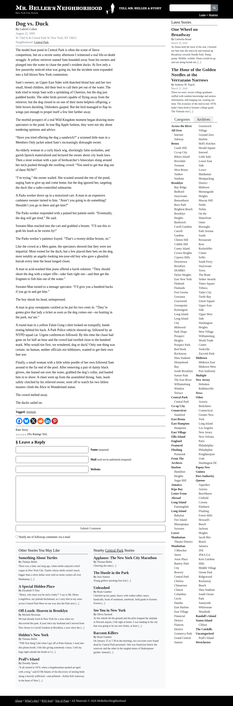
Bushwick (180, 222)
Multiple (201, 375)
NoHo (202, 204)
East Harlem (181, 607)
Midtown (204, 187)
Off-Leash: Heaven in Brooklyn (43, 611)
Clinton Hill (181, 239)
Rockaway (180, 353)
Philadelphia (206, 445)
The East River (183, 379)
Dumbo (178, 602)
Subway (179, 139)
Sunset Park (181, 375)
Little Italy (205, 156)
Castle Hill (180, 147)
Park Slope (180, 331)
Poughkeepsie (207, 454)
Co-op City (180, 152)
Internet (178, 134)
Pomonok (179, 454)
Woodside (204, 611)
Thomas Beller (29, 562)
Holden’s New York (34, 635)
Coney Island (182, 248)
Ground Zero (206, 134)
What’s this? (32, 700)
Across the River (181, 126)
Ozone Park (205, 572)
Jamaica (176, 484)
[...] (114, 565)
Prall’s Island (29, 659)
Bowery (178, 572)
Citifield (203, 497)
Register (213, 15)
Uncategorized (205, 633)
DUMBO (179, 270)
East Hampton (180, 423)
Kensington (181, 309)
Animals (31, 411)
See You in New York (110, 610)
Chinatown (180, 585)
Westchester (203, 642)
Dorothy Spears (30, 663)
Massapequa (181, 524)
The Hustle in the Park (111, 573)
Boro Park (180, 204)
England (176, 441)
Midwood (179, 327)
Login (202, 15)
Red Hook (180, 349)
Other (199, 397)
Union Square (207, 301)
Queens (200, 480)
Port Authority (207, 371)
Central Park (41, 42)
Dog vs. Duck (32, 23)
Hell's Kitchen (207, 143)
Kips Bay (177, 489)
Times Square (207, 283)
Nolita (202, 209)
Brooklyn (177, 182)
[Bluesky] (26, 421)
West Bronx (181, 169)
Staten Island (204, 620)
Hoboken (204, 384)
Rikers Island (182, 156)
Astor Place (181, 559)
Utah (201, 458)
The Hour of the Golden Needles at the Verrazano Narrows (193, 75)
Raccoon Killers (106, 633)
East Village (178, 432)
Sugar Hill (180, 480)
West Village (206, 331)
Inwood (203, 152)
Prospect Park (182, 344)
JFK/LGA (204, 554)
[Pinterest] (55, 421)
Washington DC (208, 462)
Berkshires (205, 406)
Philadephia (206, 449)
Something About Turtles (38, 558)
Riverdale (179, 161)
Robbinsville (206, 388)
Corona (203, 502)
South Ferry (206, 261)
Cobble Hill (181, 244)
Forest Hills (205, 515)
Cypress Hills (182, 257)
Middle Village (207, 567)
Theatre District (183, 541)
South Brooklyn (183, 371)
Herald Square (207, 147)
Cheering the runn (103, 565)
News (199, 392)
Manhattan (178, 546)
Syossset (179, 528)
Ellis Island (178, 436)
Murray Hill (206, 200)
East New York (183, 279)
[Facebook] (19, 421)
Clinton (178, 589)
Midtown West (207, 366)
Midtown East (207, 362)
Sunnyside (205, 602)
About (18, 700)
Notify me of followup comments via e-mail (44, 536)
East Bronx (178, 419)
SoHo (202, 257)
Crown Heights (183, 252)
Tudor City (205, 292)
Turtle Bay (205, 296)
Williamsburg (182, 384)
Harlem (176, 467)
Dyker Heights (182, 274)
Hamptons (180, 427)
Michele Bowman (31, 614)
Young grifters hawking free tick (110, 580)
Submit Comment (90, 528)
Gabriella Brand (183, 39)
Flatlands (179, 287)
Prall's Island (206, 637)
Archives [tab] (203, 119)
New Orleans (206, 436)
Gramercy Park (183, 633)
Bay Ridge (180, 187)
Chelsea (178, 581)
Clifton (203, 624)
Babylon (179, 515)
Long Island (181, 314)
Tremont (179, 165)
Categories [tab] (182, 119)
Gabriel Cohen (28, 29)
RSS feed (47, 700)
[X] (33, 421)
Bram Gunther (104, 591)
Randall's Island (206, 616)
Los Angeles (206, 427)
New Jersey (203, 379)
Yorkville (204, 349)
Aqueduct (204, 484)
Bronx (175, 143)
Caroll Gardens (183, 226)
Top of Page (62, 700)
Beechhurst (205, 493)
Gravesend (180, 301)
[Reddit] (40, 421)
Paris (202, 441)
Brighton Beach (183, 209)
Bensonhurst (181, 200)
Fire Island (180, 519)
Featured (177, 445)
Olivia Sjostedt (104, 614)
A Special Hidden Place (37, 586)
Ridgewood (205, 576)
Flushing (176, 449)
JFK (201, 550)
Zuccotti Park (207, 353)
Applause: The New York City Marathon (125, 558)
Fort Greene (181, 292)
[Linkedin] (47, 421)
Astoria (203, 401)
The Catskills (204, 629)
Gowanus (179, 296)
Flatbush (179, 283)
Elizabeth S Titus (31, 590)
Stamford (179, 414)
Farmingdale (181, 506)
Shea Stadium (182, 357)
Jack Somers (103, 576)
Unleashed (102, 588)
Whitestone (205, 607)
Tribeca (203, 287)
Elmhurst (204, 506)
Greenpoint (180, 305)
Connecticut (178, 410)
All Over (176, 130)
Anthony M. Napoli (185, 84)
